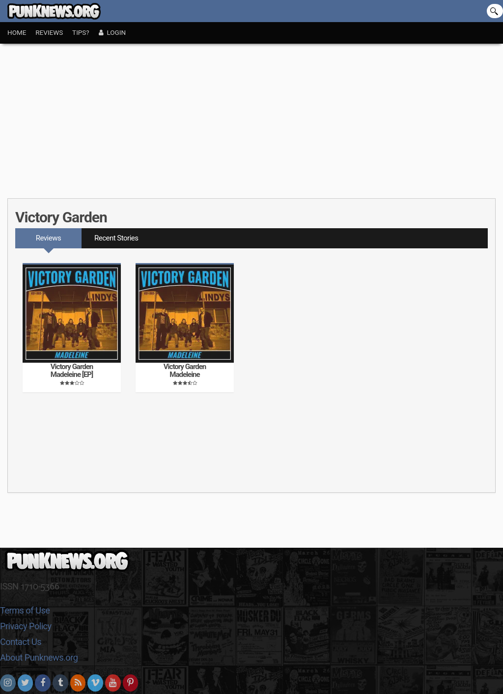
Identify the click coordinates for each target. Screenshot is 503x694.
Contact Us (20, 642)
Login (112, 32)
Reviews (49, 32)
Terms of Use (25, 610)
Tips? (80, 32)
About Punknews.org (39, 657)
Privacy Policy (26, 626)
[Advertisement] (251, 117)
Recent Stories (116, 238)
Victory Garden (61, 217)
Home (16, 32)
